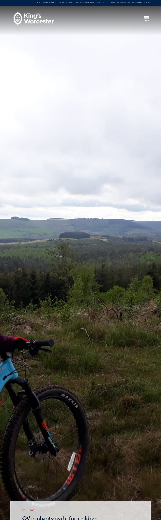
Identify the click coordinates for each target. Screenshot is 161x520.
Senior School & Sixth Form (129, 3)
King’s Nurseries (66, 3)
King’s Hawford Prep (85, 3)
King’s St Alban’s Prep (105, 3)
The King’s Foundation (47, 3)
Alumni (147, 3)
